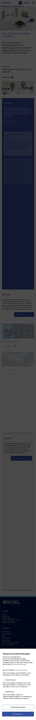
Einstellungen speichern (18, 707)
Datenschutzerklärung (19, 664)
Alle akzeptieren (18, 714)
